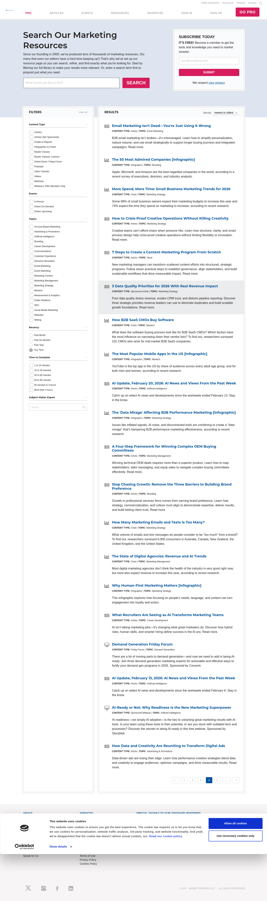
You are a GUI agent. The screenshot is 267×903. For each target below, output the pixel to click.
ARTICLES (57, 14)
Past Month (40, 337)
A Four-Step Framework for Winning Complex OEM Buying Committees (164, 451)
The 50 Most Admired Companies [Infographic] (153, 162)
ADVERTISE (155, 14)
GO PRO (247, 13)
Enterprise (228, 4)
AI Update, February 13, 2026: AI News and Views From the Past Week (173, 680)
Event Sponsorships (35, 850)
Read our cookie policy (165, 885)
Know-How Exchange (92, 850)
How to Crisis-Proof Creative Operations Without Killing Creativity (170, 221)
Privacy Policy (88, 862)
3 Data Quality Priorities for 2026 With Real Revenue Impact (165, 288)
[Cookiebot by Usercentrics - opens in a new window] (24, 895)
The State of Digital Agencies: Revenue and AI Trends (159, 558)
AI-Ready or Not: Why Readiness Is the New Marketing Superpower (171, 710)
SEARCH (135, 85)
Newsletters (30, 828)
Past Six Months (42, 342)
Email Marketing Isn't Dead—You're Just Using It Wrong (161, 128)
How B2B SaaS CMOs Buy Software (143, 322)
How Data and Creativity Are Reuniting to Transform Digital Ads (168, 748)
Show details (58, 895)
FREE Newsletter (211, 4)
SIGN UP (216, 14)
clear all (83, 114)
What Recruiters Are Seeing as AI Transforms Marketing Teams (168, 617)
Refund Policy (88, 854)
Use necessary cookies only (235, 884)
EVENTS (87, 14)
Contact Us (86, 846)
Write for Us (30, 854)
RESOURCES (120, 14)
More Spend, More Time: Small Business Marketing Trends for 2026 (171, 191)
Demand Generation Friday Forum (142, 647)
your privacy (217, 85)
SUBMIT (209, 74)
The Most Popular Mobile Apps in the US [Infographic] (159, 356)
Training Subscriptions (93, 820)
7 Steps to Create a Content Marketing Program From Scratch (166, 254)
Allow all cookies (235, 872)
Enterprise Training (91, 824)
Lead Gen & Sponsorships (38, 846)
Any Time (39, 352)
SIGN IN (186, 14)
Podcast (241, 4)
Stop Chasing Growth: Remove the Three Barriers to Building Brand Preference (172, 489)
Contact (252, 4)
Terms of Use (87, 858)
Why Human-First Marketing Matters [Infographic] (157, 588)
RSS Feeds (30, 824)
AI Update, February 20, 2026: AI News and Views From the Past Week (174, 385)
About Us (28, 820)
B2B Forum (86, 828)
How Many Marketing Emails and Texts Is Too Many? (158, 525)
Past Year (39, 347)
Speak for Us (30, 858)
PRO (28, 14)
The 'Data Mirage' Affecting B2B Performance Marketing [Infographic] (174, 415)
